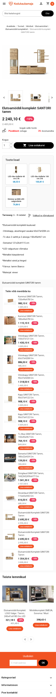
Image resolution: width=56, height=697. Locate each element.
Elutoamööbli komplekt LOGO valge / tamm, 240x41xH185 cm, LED (15, 613)
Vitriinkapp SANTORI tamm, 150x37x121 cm (31, 337)
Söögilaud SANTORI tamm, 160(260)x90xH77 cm (31, 474)
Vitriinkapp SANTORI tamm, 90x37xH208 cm (31, 376)
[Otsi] (21, 13)
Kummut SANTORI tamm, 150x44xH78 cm (30, 298)
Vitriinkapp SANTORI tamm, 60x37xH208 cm (31, 357)
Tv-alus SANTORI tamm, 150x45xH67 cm (30, 435)
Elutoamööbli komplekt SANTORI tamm (33, 514)
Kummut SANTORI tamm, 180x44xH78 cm (30, 317)
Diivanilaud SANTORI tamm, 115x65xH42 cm (31, 494)
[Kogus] (5, 145)
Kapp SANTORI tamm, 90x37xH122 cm (28, 396)
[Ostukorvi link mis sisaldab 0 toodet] (50, 3)
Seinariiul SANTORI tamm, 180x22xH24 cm (30, 455)
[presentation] (25, 639)
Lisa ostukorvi (34, 145)
